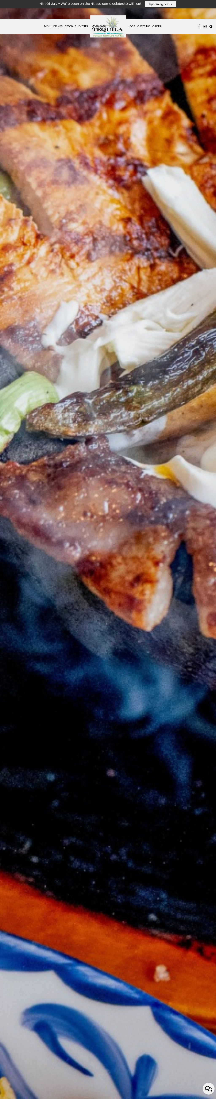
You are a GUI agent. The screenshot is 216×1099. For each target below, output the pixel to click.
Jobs (131, 26)
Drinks (58, 26)
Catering (143, 26)
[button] (104, 1093)
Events (83, 26)
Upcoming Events (160, 4)
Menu (47, 26)
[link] (108, 26)
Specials (70, 26)
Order (156, 26)
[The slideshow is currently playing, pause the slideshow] (9, 1087)
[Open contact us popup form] (209, 1089)
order (108, 567)
